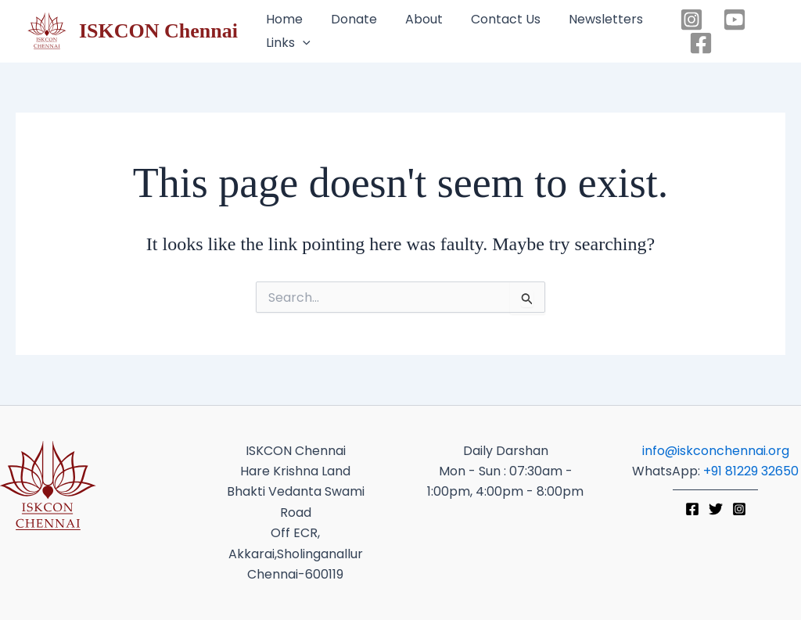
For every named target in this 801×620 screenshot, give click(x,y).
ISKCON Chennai (158, 31)
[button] (289, 43)
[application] (303, 43)
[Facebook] (701, 43)
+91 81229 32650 (751, 471)
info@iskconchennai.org (715, 451)
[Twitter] (716, 509)
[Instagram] (691, 19)
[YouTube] (734, 19)
